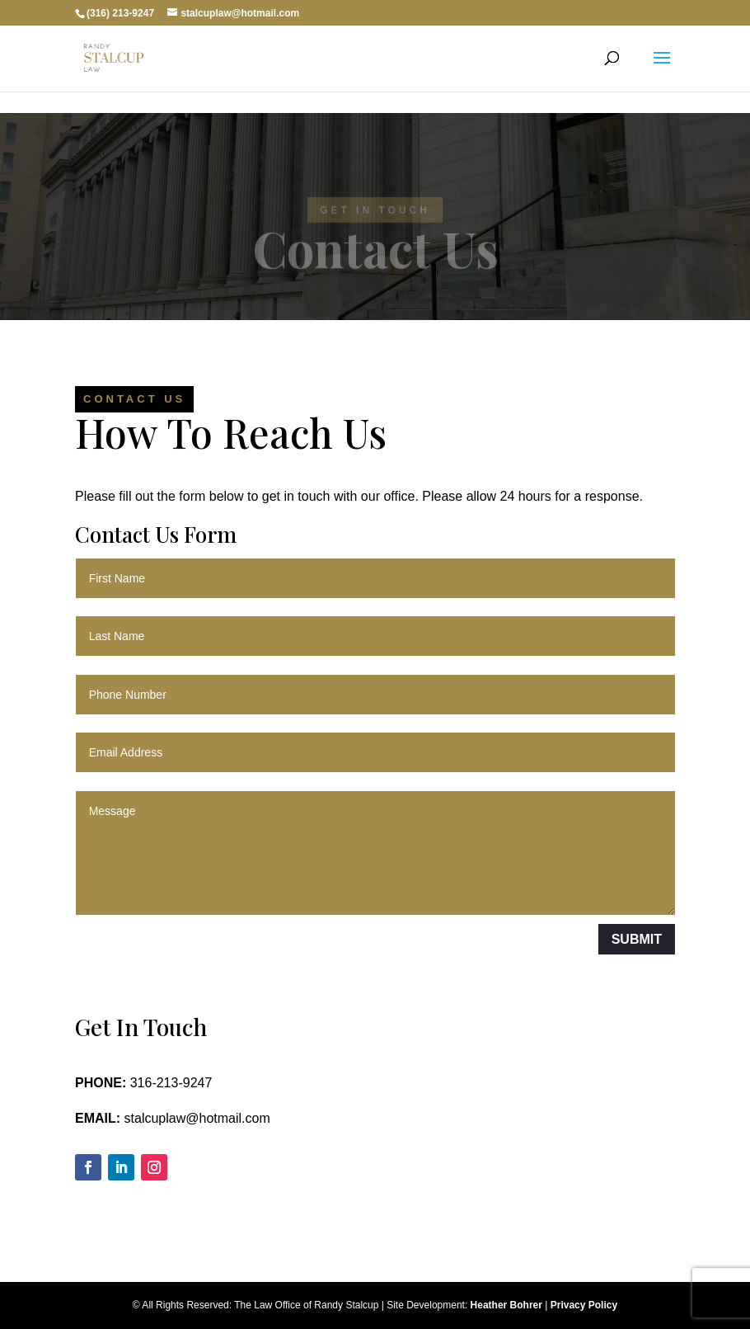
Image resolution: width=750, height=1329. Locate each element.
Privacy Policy (584, 1305)
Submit (637, 939)
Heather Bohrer (504, 1305)
